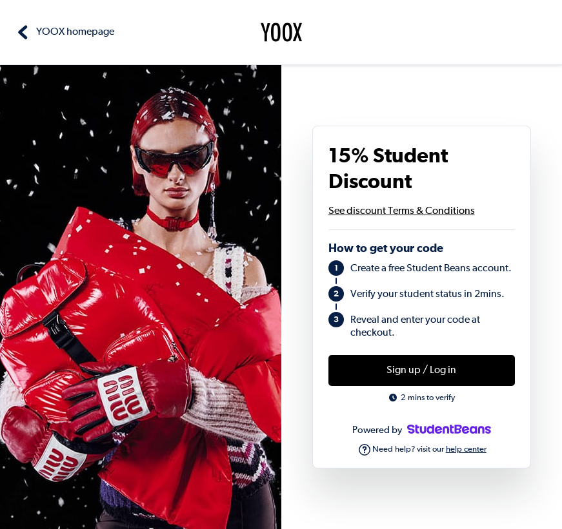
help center (466, 449)
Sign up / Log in (421, 370)
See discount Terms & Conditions (401, 211)
